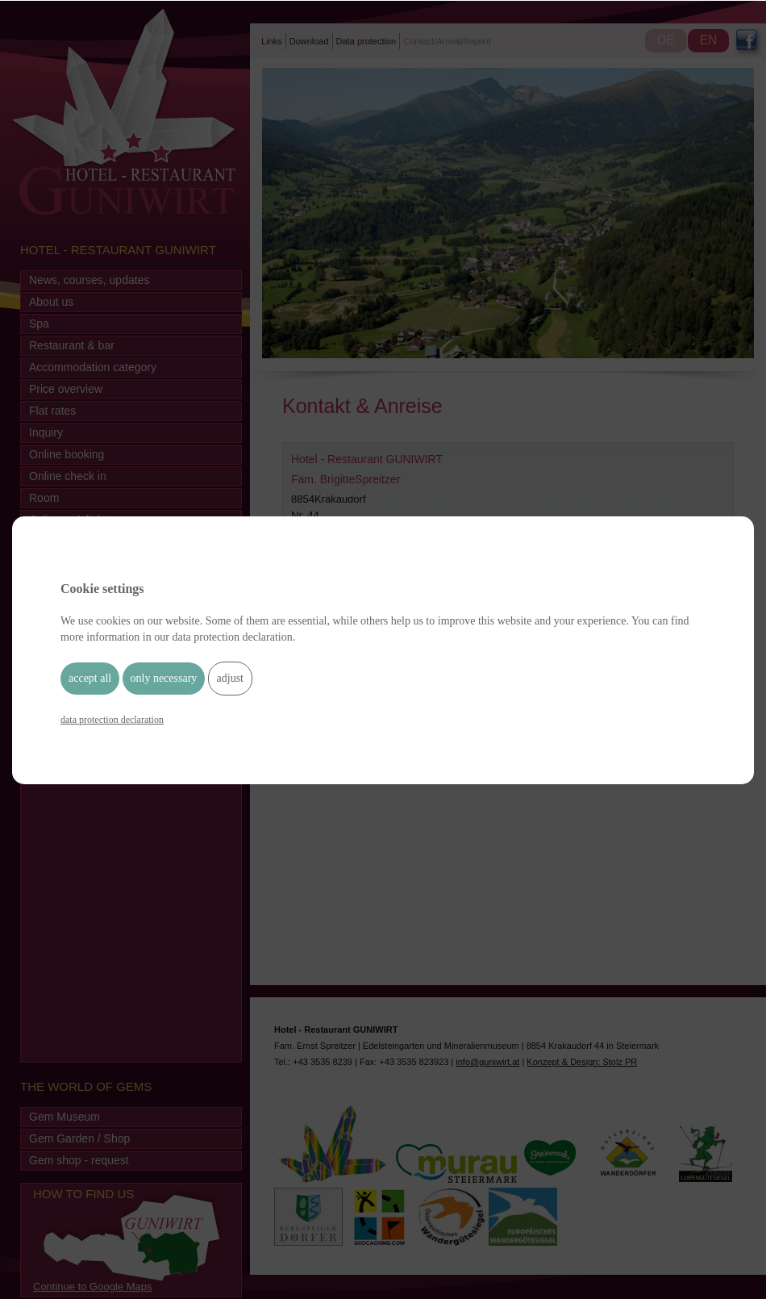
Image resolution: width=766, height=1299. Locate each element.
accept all (90, 678)
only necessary (164, 678)
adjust (230, 678)
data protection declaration (112, 719)
